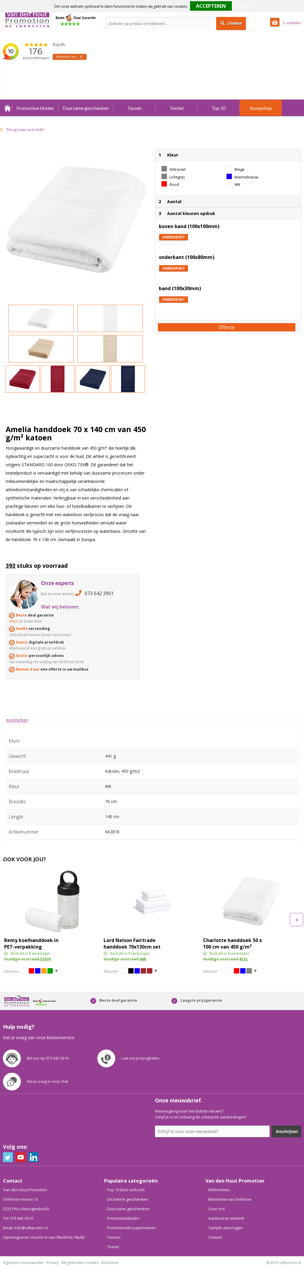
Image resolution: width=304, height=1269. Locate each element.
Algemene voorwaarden (23, 1262)
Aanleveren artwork (226, 1218)
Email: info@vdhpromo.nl (25, 1227)
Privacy (52, 1262)
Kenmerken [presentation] (17, 720)
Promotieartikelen (35, 108)
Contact (215, 1237)
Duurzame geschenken (86, 108)
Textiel (176, 108)
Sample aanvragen (225, 1227)
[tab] (17, 720)
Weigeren (242, 6)
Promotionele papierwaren (131, 1227)
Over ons (216, 1208)
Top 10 (218, 108)
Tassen (134, 108)
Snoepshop (261, 108)
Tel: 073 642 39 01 (18, 1218)
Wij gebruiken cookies (79, 1262)
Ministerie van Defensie (229, 1199)
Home (7, 108)
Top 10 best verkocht (126, 1189)
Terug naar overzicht (25, 129)
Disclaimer (110, 1262)
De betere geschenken (127, 1199)
